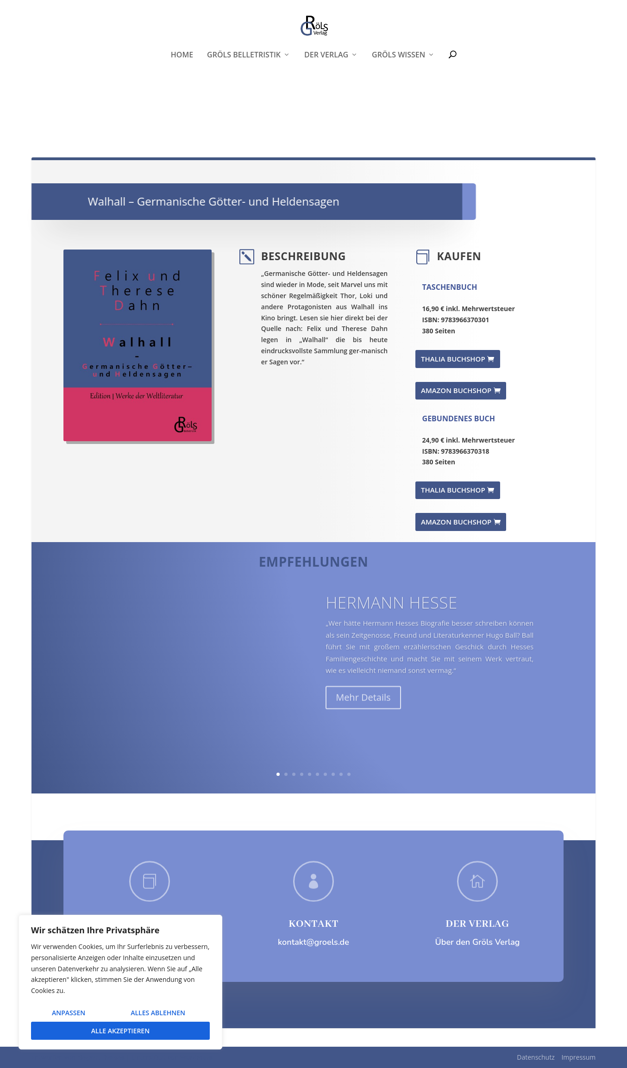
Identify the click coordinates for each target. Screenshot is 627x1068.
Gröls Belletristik (244, 110)
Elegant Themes (100, 1057)
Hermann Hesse (392, 615)
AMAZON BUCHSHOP (456, 390)
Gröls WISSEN (398, 110)
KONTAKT (313, 924)
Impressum (578, 1057)
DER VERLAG (477, 924)
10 (349, 774)
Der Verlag (326, 110)
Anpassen (68, 1012)
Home (182, 110)
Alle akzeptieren (120, 1030)
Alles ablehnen (158, 1012)
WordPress (196, 1057)
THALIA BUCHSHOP (453, 358)
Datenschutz (535, 1057)
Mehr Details (363, 710)
